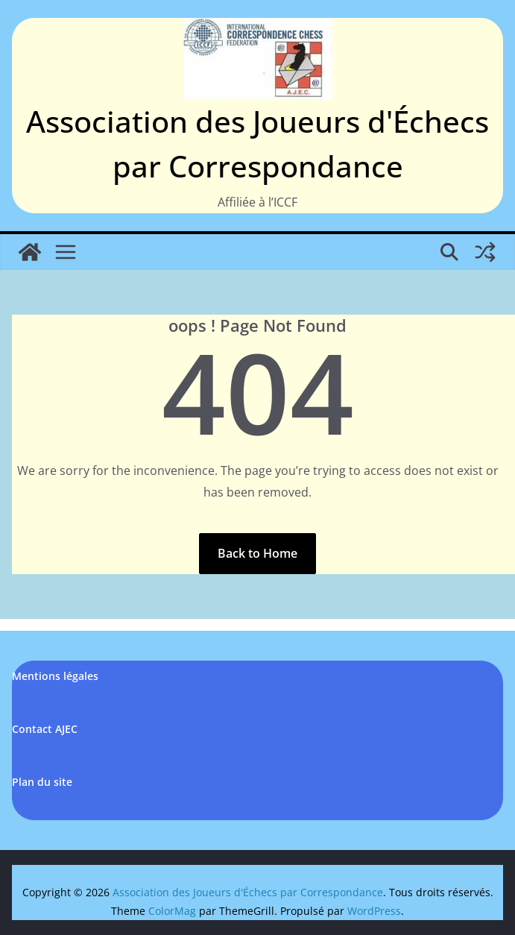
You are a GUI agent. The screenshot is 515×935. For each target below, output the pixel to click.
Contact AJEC (45, 729)
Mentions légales (55, 676)
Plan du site (42, 782)
